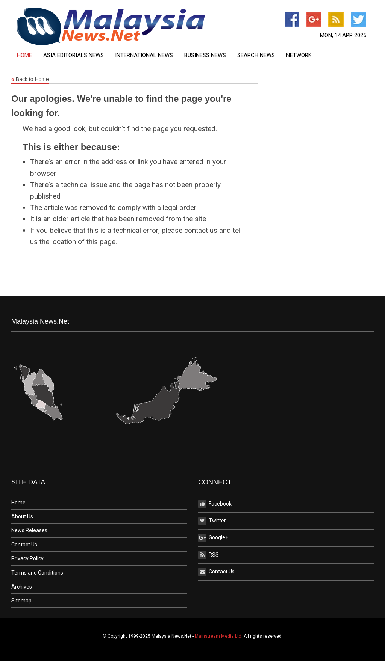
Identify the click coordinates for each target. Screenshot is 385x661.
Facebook (215, 504)
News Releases (29, 530)
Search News (256, 55)
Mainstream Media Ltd (218, 636)
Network (299, 55)
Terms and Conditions (37, 573)
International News (144, 55)
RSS (208, 555)
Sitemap (21, 601)
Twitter (212, 521)
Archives (21, 587)
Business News (205, 55)
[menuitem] (30, 55)
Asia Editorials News (73, 55)
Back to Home (30, 79)
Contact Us (24, 545)
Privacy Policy (27, 558)
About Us (22, 516)
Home (24, 55)
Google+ (213, 538)
